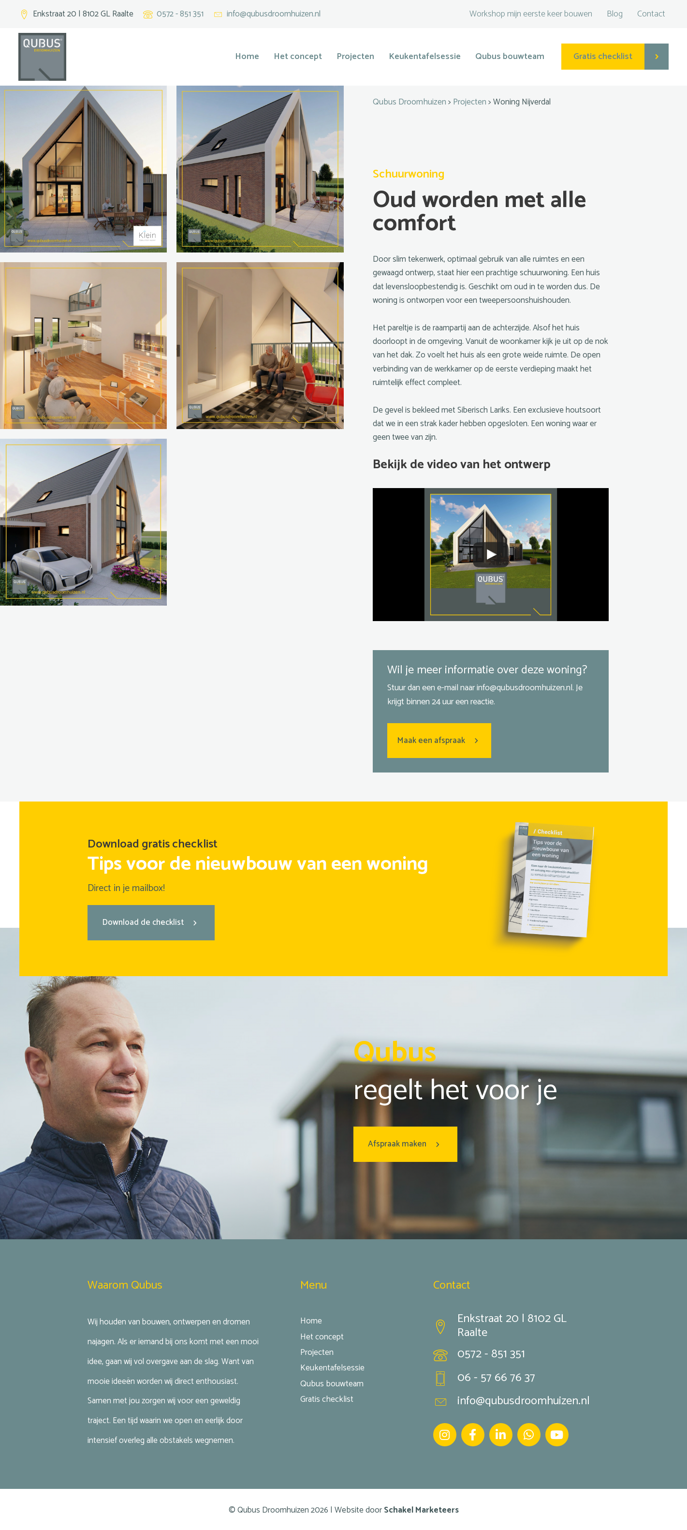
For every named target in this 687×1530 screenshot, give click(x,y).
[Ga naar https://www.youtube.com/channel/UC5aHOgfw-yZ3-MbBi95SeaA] (557, 1433)
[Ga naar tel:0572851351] (516, 1355)
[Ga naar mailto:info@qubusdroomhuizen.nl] (267, 14)
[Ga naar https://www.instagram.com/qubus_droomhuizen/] (444, 1433)
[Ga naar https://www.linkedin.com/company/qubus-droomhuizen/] (500, 1433)
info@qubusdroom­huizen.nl (524, 687)
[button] (439, 739)
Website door (396, 1508)
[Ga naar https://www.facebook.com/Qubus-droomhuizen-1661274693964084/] (472, 1433)
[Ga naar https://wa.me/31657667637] (529, 1433)
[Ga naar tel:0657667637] (516, 1378)
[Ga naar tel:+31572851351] (173, 14)
